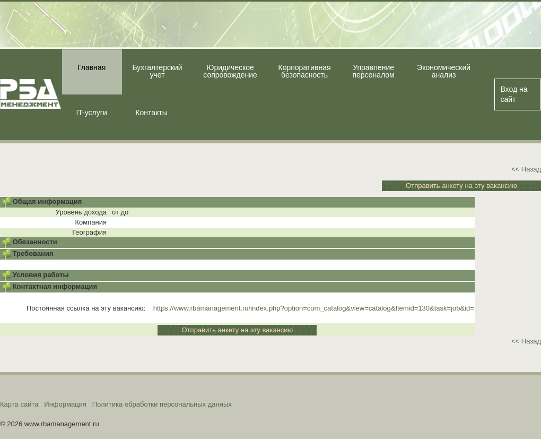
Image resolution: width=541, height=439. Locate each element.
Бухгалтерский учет (157, 71)
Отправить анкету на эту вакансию (461, 186)
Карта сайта (19, 404)
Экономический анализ (443, 71)
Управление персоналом (373, 71)
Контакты (151, 112)
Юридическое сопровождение (230, 71)
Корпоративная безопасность (304, 71)
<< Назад (526, 169)
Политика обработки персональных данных (162, 404)
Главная (91, 67)
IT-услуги (91, 112)
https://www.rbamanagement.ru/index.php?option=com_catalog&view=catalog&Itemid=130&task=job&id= (313, 308)
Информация (65, 404)
